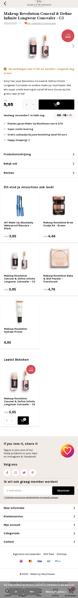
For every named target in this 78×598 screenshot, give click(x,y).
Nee (32, 591)
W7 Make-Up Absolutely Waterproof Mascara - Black (18, 225)
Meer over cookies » (56, 591)
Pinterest (32, 471)
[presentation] (70, 45)
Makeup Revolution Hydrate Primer (15, 330)
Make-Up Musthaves (42, 574)
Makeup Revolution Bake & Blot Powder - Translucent (58, 278)
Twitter (24, 471)
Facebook (7, 471)
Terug (5, 3)
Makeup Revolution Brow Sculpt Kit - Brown (58, 224)
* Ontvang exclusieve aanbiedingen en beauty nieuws (31, 497)
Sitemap (62, 554)
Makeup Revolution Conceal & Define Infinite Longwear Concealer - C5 (19, 401)
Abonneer (63, 490)
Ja (16, 591)
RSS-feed (48, 554)
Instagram (15, 471)
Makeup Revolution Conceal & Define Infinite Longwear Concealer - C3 (19, 278)
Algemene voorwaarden (27, 554)
